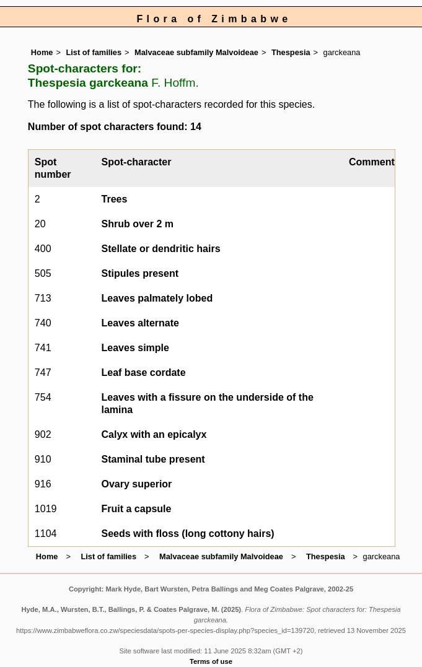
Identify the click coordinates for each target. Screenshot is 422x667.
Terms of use (211, 661)
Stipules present (140, 273)
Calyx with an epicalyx (154, 434)
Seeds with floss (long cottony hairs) (188, 533)
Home (42, 52)
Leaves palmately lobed (157, 298)
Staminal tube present (153, 459)
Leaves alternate (140, 323)
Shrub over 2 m (138, 224)
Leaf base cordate (144, 372)
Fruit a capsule (137, 509)
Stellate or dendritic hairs (161, 248)
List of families (93, 52)
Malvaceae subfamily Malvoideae (196, 52)
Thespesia (290, 52)
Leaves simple (135, 347)
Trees (115, 199)
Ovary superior (137, 484)
